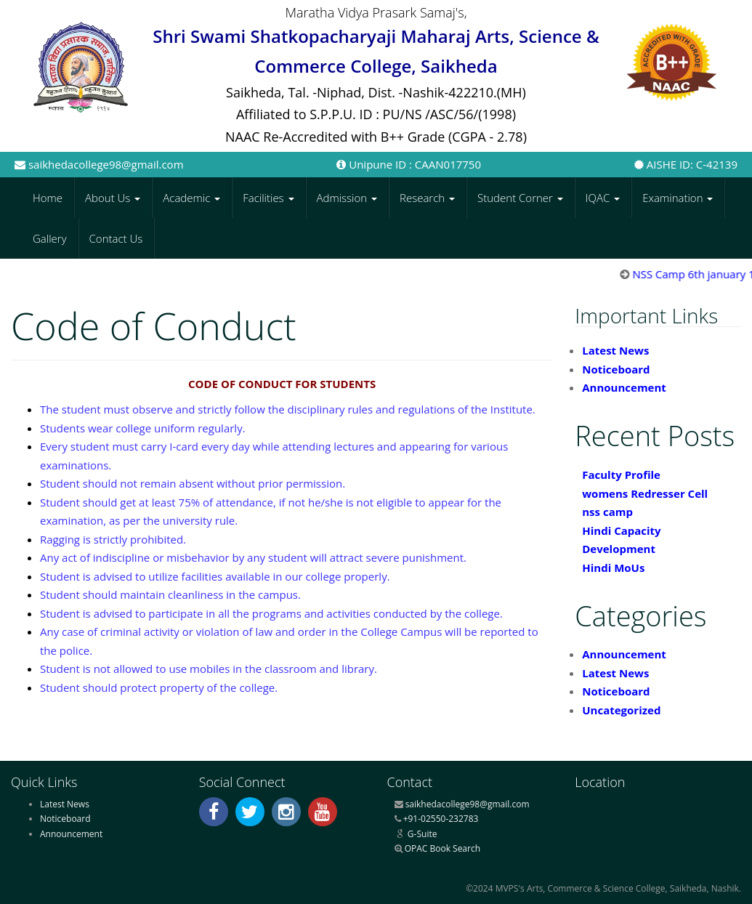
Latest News (615, 350)
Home (47, 197)
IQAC (603, 197)
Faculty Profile (621, 474)
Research (427, 197)
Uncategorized (621, 710)
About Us (112, 197)
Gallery (50, 238)
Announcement (624, 387)
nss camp (607, 511)
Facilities (268, 197)
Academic (191, 197)
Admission (347, 197)
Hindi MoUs (613, 567)
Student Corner (520, 197)
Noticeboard (616, 369)
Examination (677, 197)
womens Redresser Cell (645, 493)
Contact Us (116, 238)
